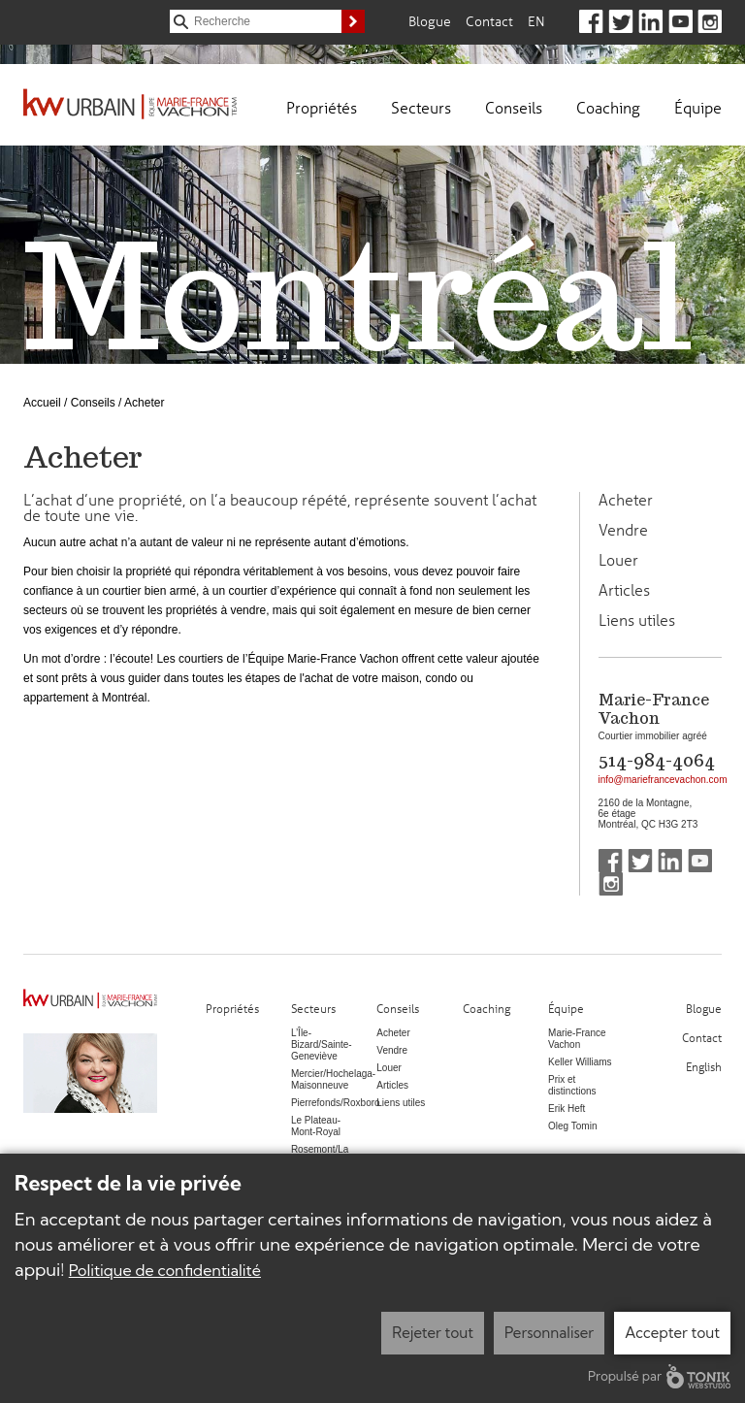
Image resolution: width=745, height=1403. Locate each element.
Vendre (623, 530)
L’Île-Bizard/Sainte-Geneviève (321, 1044)
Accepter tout (672, 1332)
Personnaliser (549, 1332)
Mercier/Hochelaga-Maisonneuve (333, 1079)
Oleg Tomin (572, 1126)
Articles (624, 590)
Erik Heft (566, 1108)
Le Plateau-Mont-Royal (315, 1126)
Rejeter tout (432, 1332)
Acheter (626, 499)
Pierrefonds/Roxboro (335, 1102)
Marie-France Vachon (576, 1039)
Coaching (608, 107)
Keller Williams (580, 1062)
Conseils (513, 107)
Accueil (42, 402)
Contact (489, 21)
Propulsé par (659, 1376)
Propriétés (321, 107)
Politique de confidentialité (165, 1270)
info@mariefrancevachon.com (663, 779)
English (704, 1066)
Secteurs (421, 107)
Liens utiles (637, 620)
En (536, 21)
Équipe (698, 107)
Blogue (429, 21)
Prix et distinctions (572, 1085)
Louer (618, 560)
